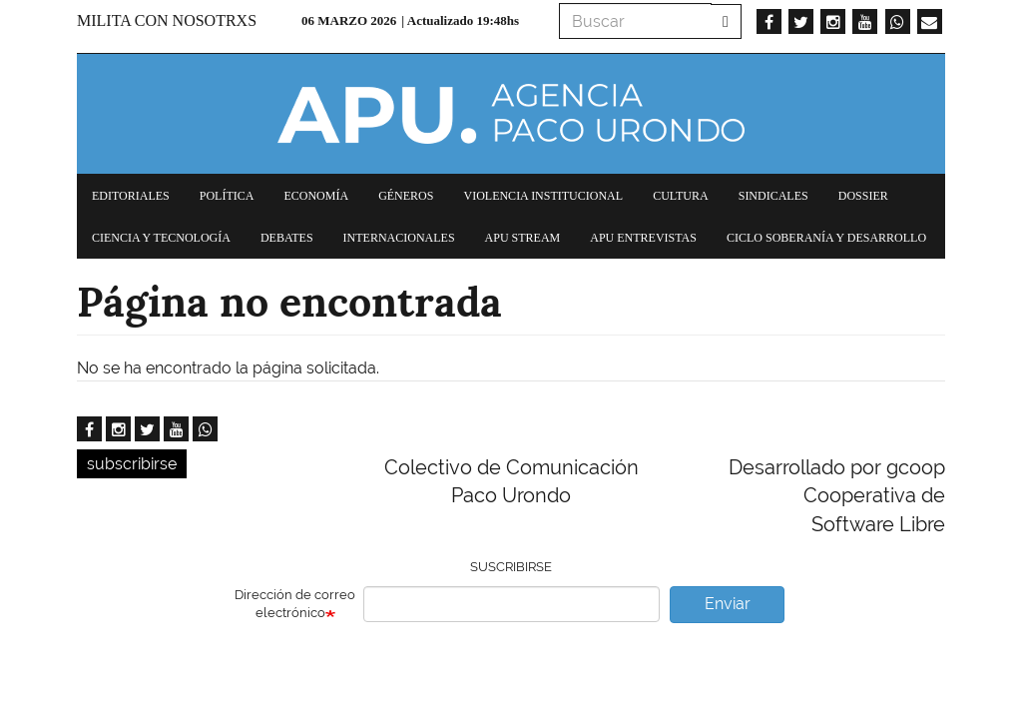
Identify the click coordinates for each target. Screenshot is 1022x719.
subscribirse (132, 463)
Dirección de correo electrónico (295, 604)
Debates (286, 238)
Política (227, 196)
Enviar (728, 603)
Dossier (863, 196)
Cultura (681, 196)
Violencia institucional (543, 196)
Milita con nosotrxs (166, 20)
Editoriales (131, 196)
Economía (315, 196)
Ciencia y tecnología (161, 238)
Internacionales (399, 238)
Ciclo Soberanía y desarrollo (826, 238)
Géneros (405, 196)
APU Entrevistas (643, 238)
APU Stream (523, 238)
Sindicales (773, 196)
